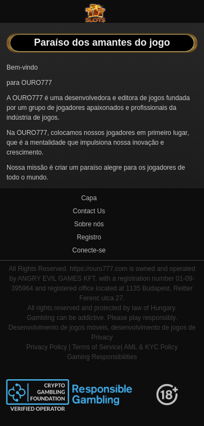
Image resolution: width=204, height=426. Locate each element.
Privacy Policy (46, 347)
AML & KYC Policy (151, 347)
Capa (89, 198)
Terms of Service (96, 347)
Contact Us (89, 211)
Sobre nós (89, 224)
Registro (89, 237)
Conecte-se (89, 250)
